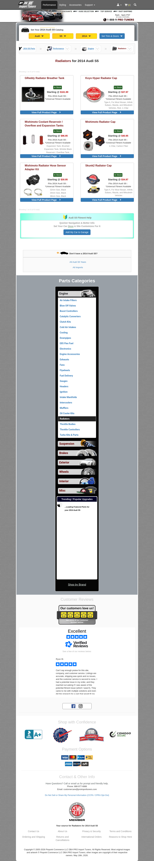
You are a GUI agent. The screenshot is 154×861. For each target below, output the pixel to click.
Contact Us (33, 831)
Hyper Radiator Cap (101, 78)
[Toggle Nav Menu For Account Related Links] (119, 5)
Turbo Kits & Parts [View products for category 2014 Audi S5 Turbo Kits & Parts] (69, 435)
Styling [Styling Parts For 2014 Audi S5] (62, 5)
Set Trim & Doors (112, 36)
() (128, 5)
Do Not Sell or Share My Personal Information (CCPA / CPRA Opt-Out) (77, 795)
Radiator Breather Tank (44, 78)
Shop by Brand (77, 584)
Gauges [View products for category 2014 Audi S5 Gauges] (64, 381)
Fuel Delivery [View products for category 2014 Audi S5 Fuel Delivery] (66, 375)
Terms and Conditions (120, 831)
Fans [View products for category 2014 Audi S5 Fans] (62, 365)
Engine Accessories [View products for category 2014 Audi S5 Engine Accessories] (70, 354)
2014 (86, 36)
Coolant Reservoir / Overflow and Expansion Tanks (44, 123)
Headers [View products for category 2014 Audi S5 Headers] (64, 386)
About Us (62, 831)
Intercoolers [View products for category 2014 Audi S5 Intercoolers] (66, 402)
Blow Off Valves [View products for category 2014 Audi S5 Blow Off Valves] (68, 305)
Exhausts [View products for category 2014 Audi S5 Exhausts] (64, 359)
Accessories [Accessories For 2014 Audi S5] (75, 5)
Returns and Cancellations (62, 838)
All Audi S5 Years (78, 262)
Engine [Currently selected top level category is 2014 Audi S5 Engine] (63, 293)
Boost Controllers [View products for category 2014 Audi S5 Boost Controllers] (69, 311)
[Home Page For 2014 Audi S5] (28, 4)
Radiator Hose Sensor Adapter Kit (45, 167)
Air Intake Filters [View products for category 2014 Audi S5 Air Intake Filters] (68, 300)
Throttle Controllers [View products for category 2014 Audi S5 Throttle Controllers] (70, 429)
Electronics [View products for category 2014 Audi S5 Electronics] (65, 348)
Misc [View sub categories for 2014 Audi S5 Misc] (62, 490)
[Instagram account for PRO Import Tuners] (81, 705)
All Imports (78, 267)
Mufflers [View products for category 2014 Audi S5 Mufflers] (64, 408)
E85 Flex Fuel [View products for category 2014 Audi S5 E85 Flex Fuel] (66, 343)
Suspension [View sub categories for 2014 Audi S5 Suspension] (66, 443)
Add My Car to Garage (77, 232)
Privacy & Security (91, 831)
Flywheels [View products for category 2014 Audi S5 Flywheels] (65, 370)
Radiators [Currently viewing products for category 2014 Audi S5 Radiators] (65, 418)
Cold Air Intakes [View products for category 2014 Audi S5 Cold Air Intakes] (68, 327)
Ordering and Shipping (33, 837)
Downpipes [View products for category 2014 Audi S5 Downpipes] (65, 338)
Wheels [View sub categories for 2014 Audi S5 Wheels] (64, 471)
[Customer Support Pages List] (90, 5)
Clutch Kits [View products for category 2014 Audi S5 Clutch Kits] (65, 322)
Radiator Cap (100, 121)
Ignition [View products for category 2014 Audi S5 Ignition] (64, 392)
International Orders (91, 837)
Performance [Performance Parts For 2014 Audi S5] (49, 5)
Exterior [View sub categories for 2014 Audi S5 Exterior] (64, 462)
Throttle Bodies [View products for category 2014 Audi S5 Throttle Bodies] (68, 424)
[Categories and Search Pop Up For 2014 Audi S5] (135, 5)
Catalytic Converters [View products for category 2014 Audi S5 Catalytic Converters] (70, 316)
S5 (63, 36)
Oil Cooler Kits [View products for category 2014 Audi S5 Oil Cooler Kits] (67, 413)
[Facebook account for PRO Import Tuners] (73, 705)
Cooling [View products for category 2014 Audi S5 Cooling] (64, 332)
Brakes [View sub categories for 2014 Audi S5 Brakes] (63, 453)
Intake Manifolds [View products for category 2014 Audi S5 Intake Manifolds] (68, 397)
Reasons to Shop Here (120, 837)
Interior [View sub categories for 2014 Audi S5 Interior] (64, 481)
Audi (39, 36)
